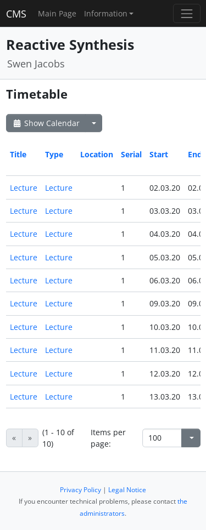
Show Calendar (46, 123)
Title (18, 154)
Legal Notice (127, 489)
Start (158, 154)
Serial (131, 154)
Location (96, 154)
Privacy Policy (80, 489)
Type (54, 154)
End (195, 154)
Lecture (23, 188)
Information (105, 13)
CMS (16, 13)
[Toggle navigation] (186, 13)
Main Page (57, 13)
